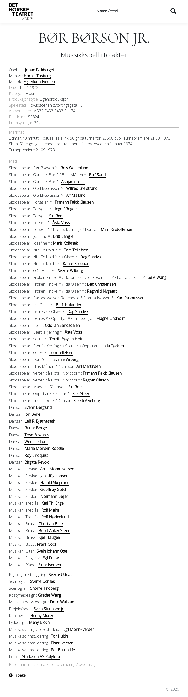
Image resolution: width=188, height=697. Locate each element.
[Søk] (143, 11)
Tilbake (17, 675)
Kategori (16, 93)
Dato (13, 87)
